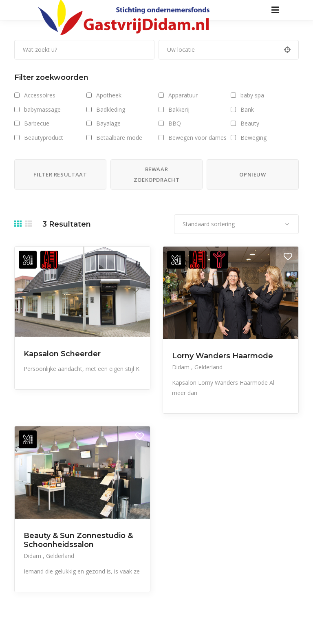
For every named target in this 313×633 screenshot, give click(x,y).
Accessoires (39, 95)
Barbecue (36, 123)
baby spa (252, 95)
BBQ (174, 123)
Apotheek (108, 95)
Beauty (249, 123)
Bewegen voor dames (197, 137)
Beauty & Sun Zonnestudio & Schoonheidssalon (78, 540)
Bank (247, 109)
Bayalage (108, 123)
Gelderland (208, 367)
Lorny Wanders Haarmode (222, 355)
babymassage (42, 109)
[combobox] (236, 224)
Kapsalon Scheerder (62, 353)
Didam (181, 367)
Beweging (253, 137)
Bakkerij (179, 109)
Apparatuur (183, 95)
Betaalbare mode (119, 137)
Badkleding (110, 109)
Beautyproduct (43, 137)
